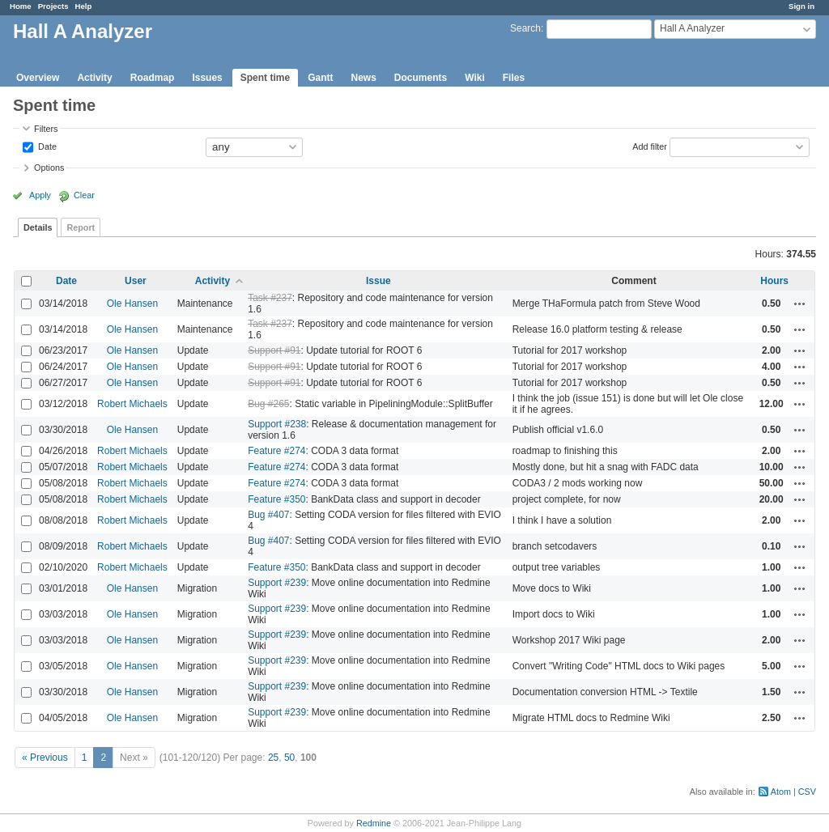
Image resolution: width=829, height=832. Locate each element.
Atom (781, 791)
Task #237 (270, 298)
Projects (53, 6)
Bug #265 (268, 404)
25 (273, 757)
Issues (207, 77)
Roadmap (152, 77)
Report (80, 227)
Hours (774, 281)
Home (21, 6)
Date (46, 146)
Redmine (373, 823)
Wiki (475, 77)
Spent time (265, 77)
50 (289, 757)
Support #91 (274, 350)
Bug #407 (268, 514)
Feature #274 (276, 450)
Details (37, 227)
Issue (378, 281)
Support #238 (277, 424)
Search (525, 28)
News (363, 77)
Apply (40, 195)
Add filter (649, 146)
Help (83, 6)
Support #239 (277, 582)
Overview (37, 77)
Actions (799, 303)
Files (514, 77)
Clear (84, 195)
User (136, 281)
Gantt (320, 77)
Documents (420, 77)
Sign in (801, 6)
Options (49, 167)
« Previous (45, 757)
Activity (94, 77)
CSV (807, 791)
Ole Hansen (132, 303)
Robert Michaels (132, 404)
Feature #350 (276, 499)
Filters (45, 129)
